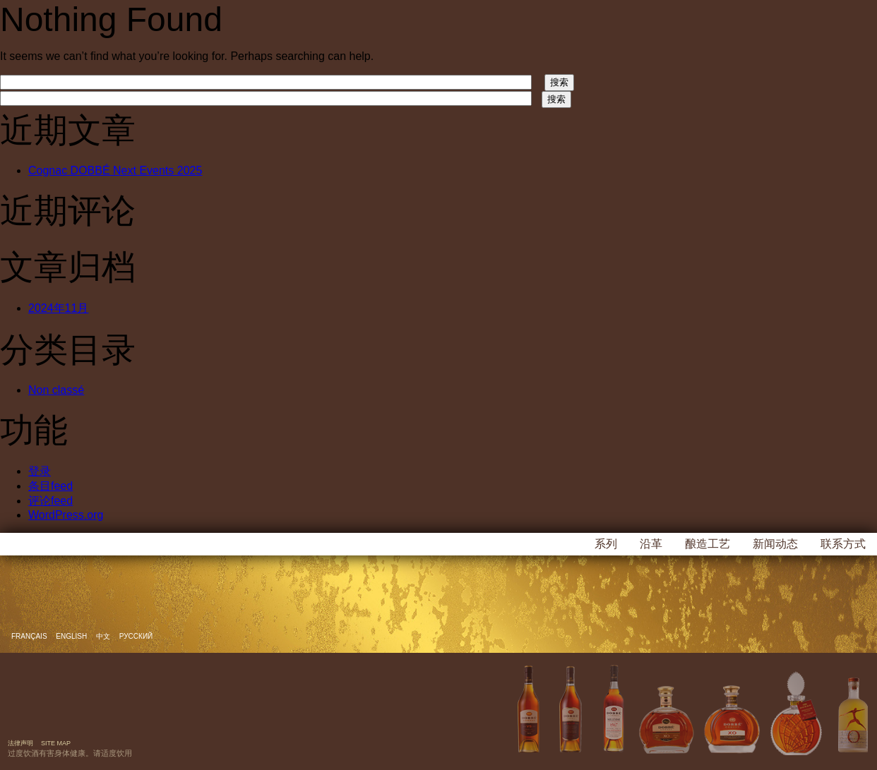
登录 (39, 471)
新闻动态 (775, 544)
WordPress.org (65, 515)
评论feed (50, 501)
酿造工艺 (707, 544)
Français (30, 636)
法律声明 (20, 743)
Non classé (56, 390)
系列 (606, 544)
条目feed (50, 486)
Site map (56, 743)
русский (136, 636)
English (72, 636)
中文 (104, 636)
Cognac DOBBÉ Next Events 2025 (115, 170)
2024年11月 (58, 308)
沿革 (651, 544)
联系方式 (843, 544)
